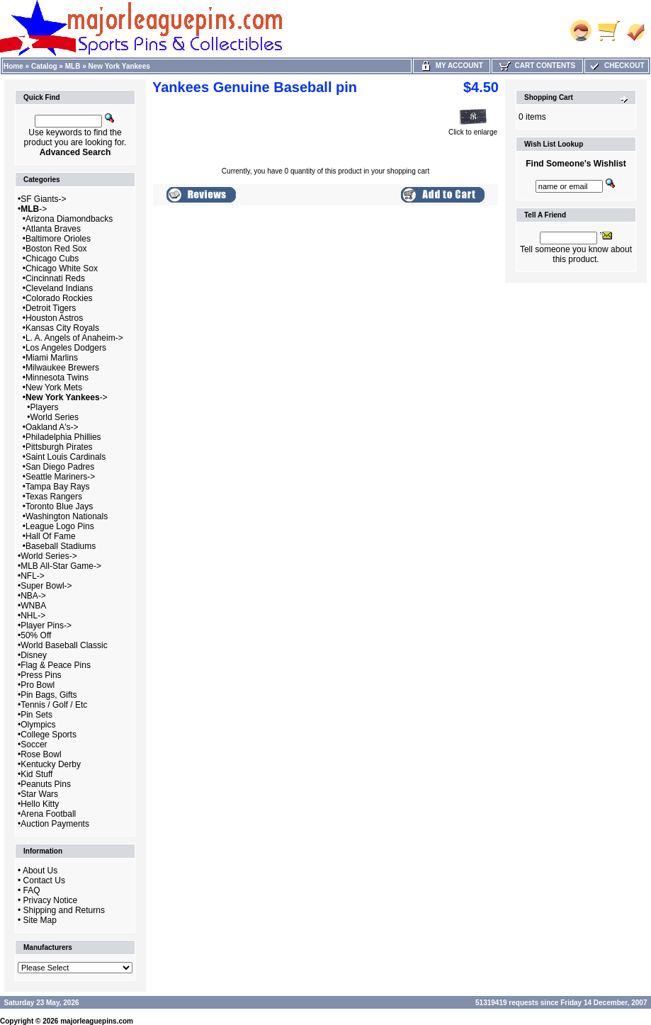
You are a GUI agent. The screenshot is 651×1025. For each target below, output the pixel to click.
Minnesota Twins (57, 378)
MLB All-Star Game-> (61, 566)
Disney (34, 655)
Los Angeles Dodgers (66, 348)
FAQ (31, 890)
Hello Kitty (40, 804)
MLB (73, 66)
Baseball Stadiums (61, 546)
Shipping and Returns (64, 910)
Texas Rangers (54, 497)
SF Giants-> (43, 199)
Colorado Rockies (59, 298)
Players (44, 407)
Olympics (38, 725)
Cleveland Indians (59, 288)
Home (13, 66)
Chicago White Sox (62, 268)
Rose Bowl (41, 754)
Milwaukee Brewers (62, 368)
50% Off (36, 635)
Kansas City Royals (62, 328)
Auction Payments (55, 824)
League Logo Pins (60, 526)
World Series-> (49, 556)
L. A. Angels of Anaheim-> (74, 338)
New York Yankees (119, 66)
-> (34, 209)
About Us (40, 871)
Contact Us (44, 880)
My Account (451, 65)
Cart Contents (537, 65)
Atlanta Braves (53, 229)
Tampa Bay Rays (58, 487)
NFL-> (33, 576)
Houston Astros (54, 318)
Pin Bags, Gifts (49, 695)
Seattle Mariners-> (60, 477)
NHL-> (33, 616)
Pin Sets (36, 715)
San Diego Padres (60, 467)
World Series (54, 417)
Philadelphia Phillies (63, 437)
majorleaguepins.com (96, 1021)
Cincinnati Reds (55, 278)
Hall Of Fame (51, 536)
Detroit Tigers (51, 308)
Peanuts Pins (46, 784)
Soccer (34, 744)
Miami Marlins (52, 358)
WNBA (33, 606)
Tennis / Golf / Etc (54, 705)
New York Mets (54, 387)
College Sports (49, 735)
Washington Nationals (67, 516)
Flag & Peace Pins (56, 665)
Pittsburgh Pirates (59, 447)
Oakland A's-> (52, 427)
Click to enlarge (472, 129)
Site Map (40, 920)
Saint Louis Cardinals (66, 457)
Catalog (44, 66)
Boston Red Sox (56, 249)
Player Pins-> (46, 625)
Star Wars (39, 794)
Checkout (616, 65)
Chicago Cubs (52, 259)
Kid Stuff (36, 774)
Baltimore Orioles (58, 239)
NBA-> (33, 596)
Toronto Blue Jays (59, 506)
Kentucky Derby (51, 764)
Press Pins (41, 675)
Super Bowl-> (46, 586)
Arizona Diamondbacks (69, 219)
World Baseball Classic (64, 645)
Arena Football (48, 814)
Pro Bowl (38, 685)
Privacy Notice (50, 900)
